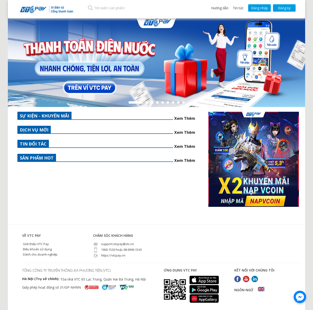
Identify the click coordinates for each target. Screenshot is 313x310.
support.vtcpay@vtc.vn (113, 244)
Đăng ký (284, 8)
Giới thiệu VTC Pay (35, 244)
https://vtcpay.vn (109, 255)
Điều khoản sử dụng (37, 249)
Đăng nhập (259, 8)
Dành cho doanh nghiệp (39, 254)
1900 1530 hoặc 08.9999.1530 (117, 249)
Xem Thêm (184, 118)
